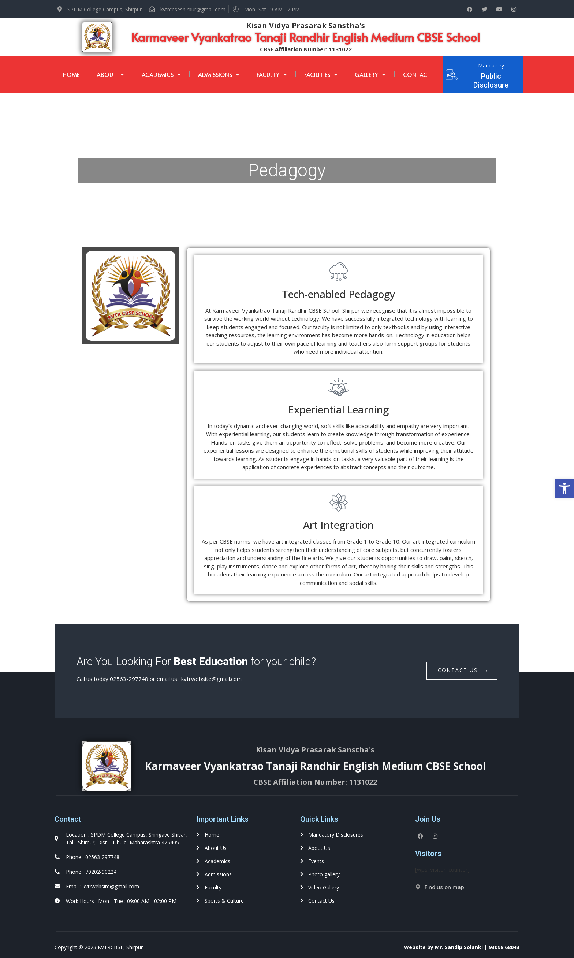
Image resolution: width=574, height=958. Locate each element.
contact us (463, 670)
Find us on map (444, 887)
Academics (161, 74)
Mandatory (491, 65)
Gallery (370, 74)
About (110, 74)
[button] (564, 488)
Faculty (272, 74)
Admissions (218, 74)
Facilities (321, 74)
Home (71, 74)
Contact (417, 74)
